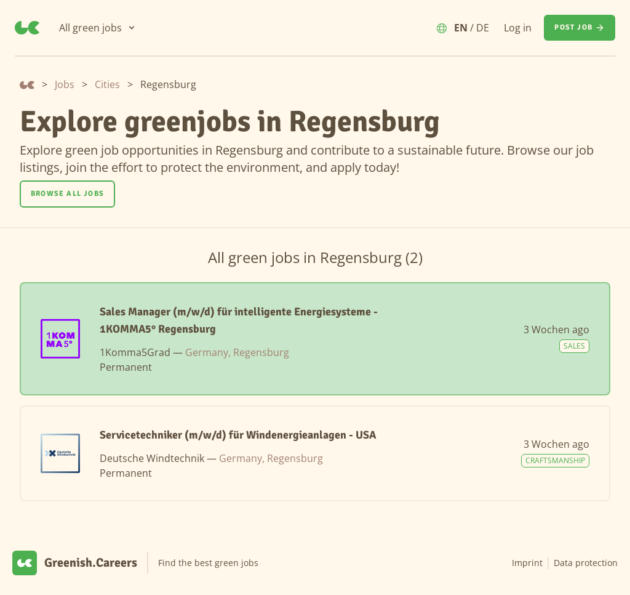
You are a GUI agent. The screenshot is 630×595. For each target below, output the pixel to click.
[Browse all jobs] (67, 194)
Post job (579, 28)
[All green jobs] (98, 27)
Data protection (586, 563)
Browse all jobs (67, 193)
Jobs (64, 84)
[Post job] (579, 28)
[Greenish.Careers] (27, 27)
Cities (107, 84)
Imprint (527, 563)
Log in (518, 27)
